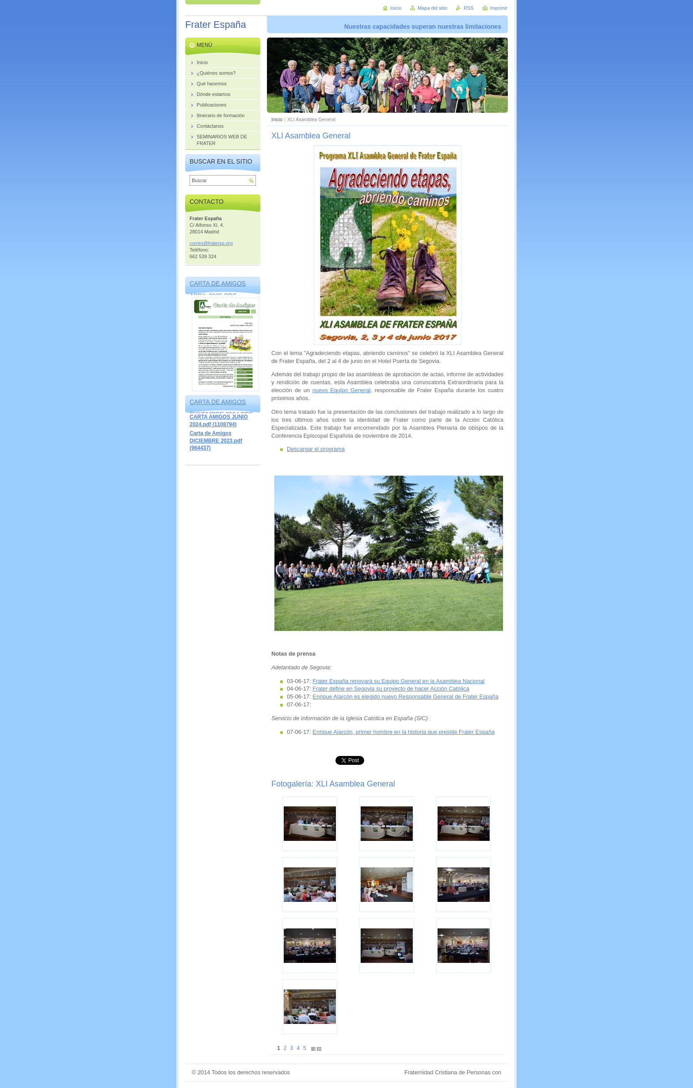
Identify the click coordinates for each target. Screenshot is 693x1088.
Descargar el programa (316, 449)
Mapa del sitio (432, 8)
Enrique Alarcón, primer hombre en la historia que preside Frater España (403, 732)
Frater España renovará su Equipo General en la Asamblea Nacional (398, 681)
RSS (468, 8)
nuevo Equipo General (341, 390)
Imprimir (498, 8)
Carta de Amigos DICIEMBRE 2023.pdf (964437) (216, 440)
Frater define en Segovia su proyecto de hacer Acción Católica (390, 688)
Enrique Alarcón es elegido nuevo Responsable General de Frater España (405, 696)
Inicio (276, 119)
